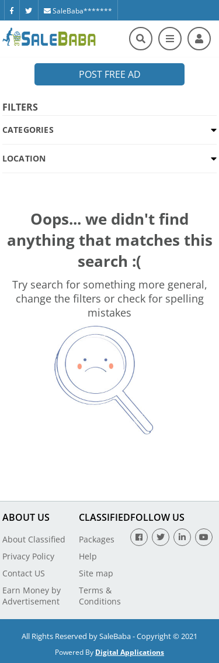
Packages (96, 539)
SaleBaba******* (78, 11)
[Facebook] (11, 10)
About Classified (33, 539)
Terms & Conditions (100, 596)
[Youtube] (204, 537)
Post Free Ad (110, 74)
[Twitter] (28, 10)
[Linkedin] (182, 537)
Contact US (23, 573)
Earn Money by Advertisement (31, 596)
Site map (96, 573)
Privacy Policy (28, 556)
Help (88, 556)
